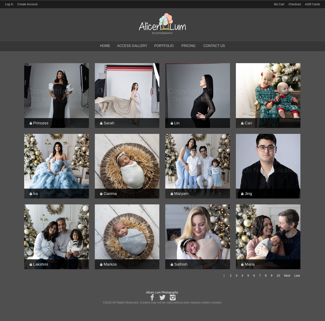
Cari (248, 123)
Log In (9, 4)
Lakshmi (40, 264)
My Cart (279, 4)
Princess (41, 123)
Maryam (181, 193)
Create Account (27, 4)
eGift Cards (312, 4)
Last (297, 275)
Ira (35, 193)
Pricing (188, 46)
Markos (110, 264)
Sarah (109, 123)
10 (278, 275)
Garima (110, 193)
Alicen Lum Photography (162, 292)
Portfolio (164, 46)
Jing (248, 193)
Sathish (181, 264)
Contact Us (214, 46)
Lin (177, 123)
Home (105, 46)
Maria (250, 264)
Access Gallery (132, 46)
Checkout (294, 4)
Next (287, 275)
